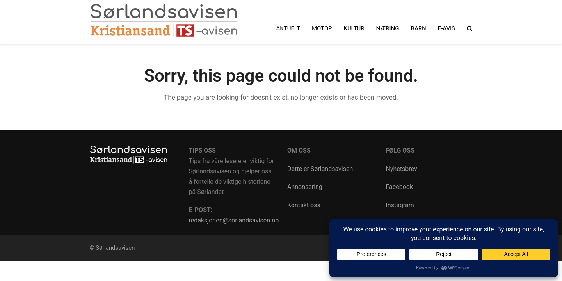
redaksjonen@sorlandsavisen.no (234, 220)
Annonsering (304, 186)
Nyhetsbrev (401, 169)
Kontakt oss (303, 205)
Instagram (400, 205)
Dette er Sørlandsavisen (320, 169)
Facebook (399, 186)
